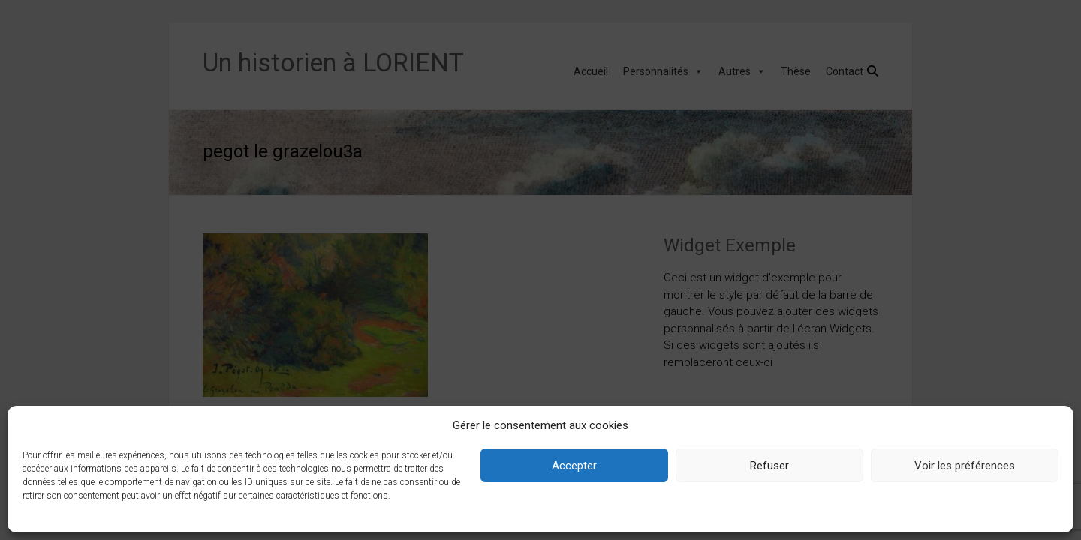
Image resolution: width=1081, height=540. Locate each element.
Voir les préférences (964, 465)
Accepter (574, 465)
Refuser (769, 465)
